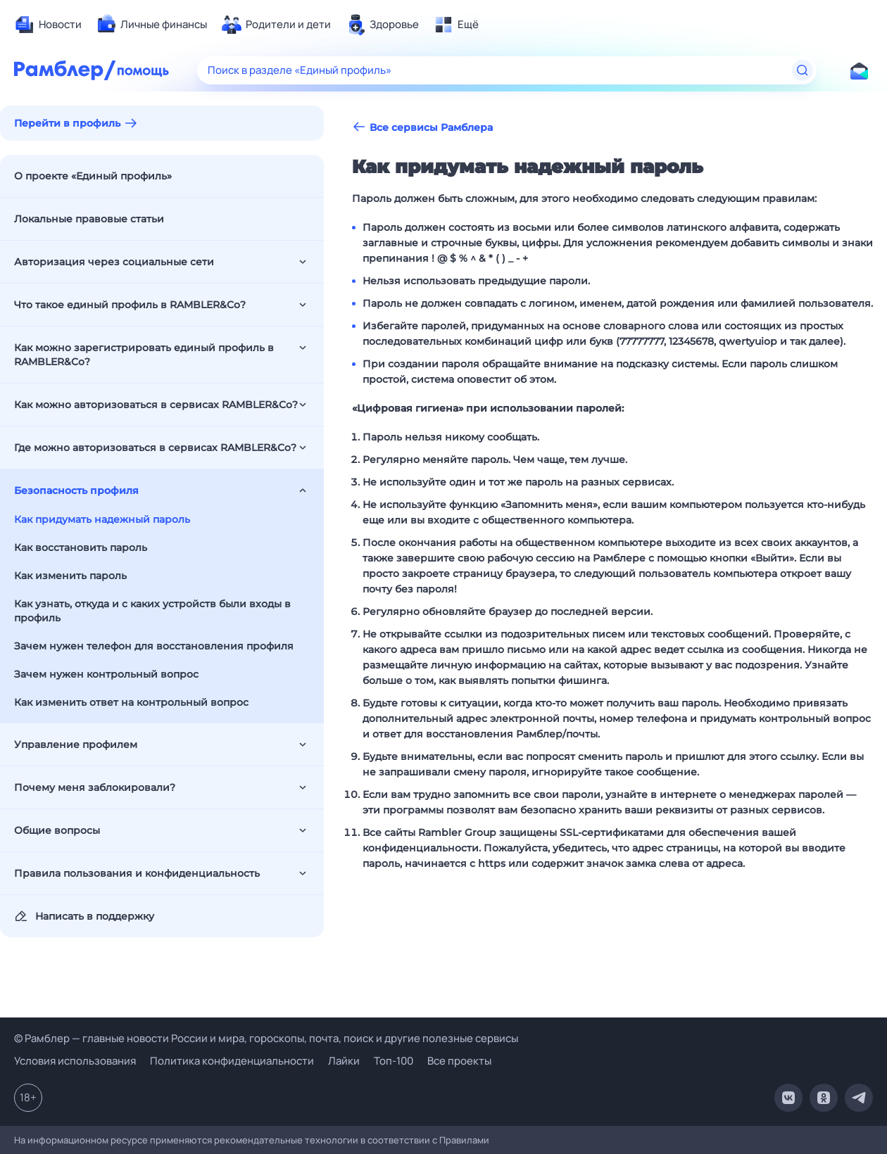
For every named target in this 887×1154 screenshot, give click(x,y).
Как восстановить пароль (80, 547)
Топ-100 (393, 1060)
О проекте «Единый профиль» (93, 176)
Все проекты (459, 1060)
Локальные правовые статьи (89, 219)
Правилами (464, 1140)
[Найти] (802, 70)
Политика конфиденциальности (232, 1060)
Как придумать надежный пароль (102, 519)
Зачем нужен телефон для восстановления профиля (154, 646)
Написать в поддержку (84, 916)
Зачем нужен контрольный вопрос (106, 674)
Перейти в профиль (67, 123)
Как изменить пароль (70, 575)
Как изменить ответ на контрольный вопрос (131, 702)
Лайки (344, 1060)
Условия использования (75, 1060)
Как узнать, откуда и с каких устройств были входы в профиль (152, 610)
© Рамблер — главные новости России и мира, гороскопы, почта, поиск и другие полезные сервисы (266, 1038)
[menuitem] (48, 24)
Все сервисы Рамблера (422, 127)
